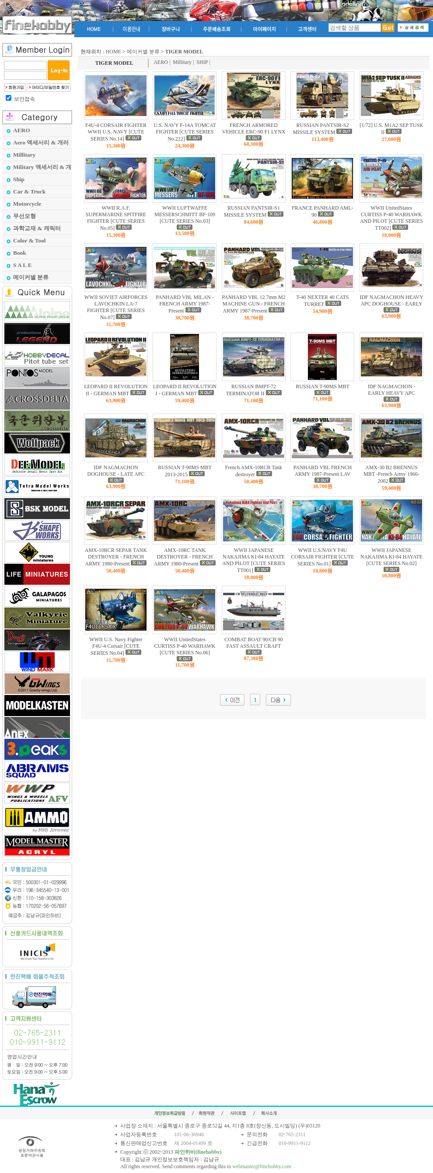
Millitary (182, 62)
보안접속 (24, 99)
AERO (161, 62)
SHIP (202, 62)
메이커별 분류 (143, 52)
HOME (113, 52)
